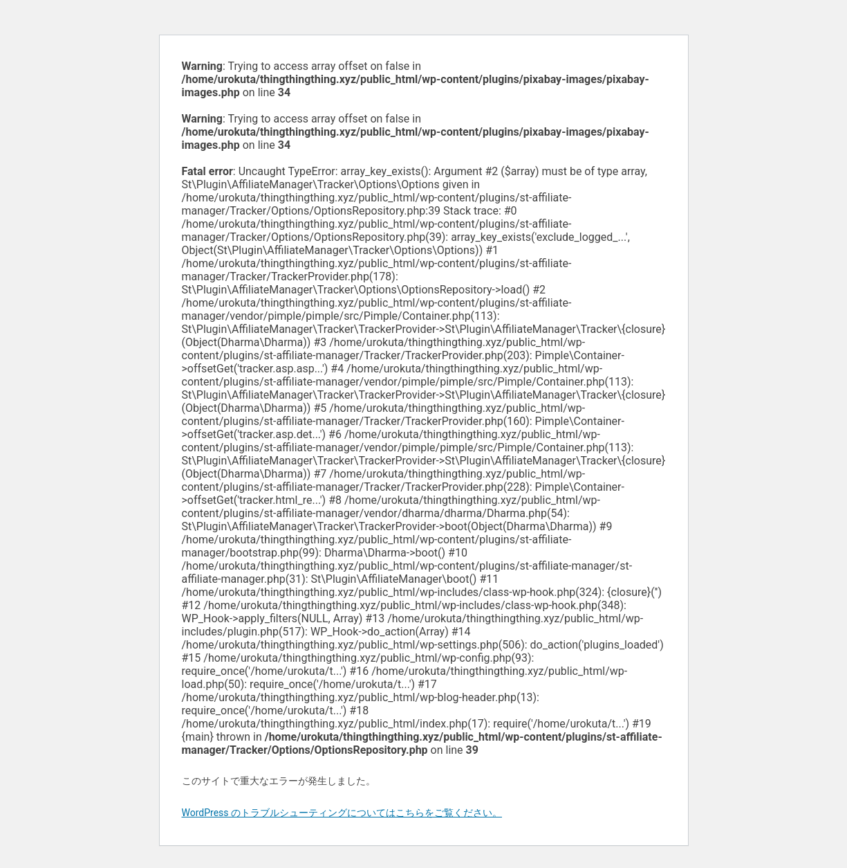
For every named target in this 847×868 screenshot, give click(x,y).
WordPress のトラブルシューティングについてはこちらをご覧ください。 (342, 812)
